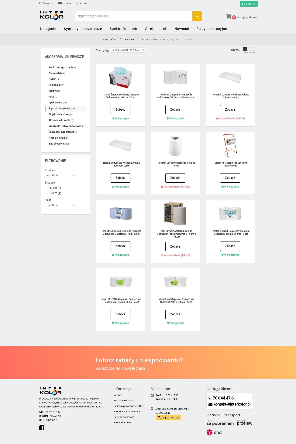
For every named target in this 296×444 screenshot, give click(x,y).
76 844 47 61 (224, 398)
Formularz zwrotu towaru (128, 411)
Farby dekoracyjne (212, 29)
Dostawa (64, 3)
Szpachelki (57, 73)
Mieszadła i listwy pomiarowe (66, 126)
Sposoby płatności (124, 417)
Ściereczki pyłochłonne (63, 132)
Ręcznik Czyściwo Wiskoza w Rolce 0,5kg (176, 164)
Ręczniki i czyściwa (62, 108)
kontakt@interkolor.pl (231, 404)
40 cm (55, 188)
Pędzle (54, 79)
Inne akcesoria (59, 143)
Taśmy (54, 91)
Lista (252, 50)
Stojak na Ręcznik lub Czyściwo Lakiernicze (231, 164)
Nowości (181, 29)
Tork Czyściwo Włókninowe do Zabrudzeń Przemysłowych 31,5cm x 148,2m (176, 234)
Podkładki (56, 85)
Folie (53, 96)
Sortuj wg (102, 50)
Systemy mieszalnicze (83, 29)
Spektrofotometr (124, 29)
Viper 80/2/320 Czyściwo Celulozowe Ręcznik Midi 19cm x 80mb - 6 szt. (121, 301)
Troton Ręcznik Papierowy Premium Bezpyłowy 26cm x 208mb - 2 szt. (231, 232)
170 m (55, 193)
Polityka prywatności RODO (129, 406)
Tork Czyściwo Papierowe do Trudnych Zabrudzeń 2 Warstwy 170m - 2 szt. (121, 232)
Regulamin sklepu (124, 400)
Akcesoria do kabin (61, 120)
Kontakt (82, 3)
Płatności (46, 3)
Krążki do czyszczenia (62, 67)
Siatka (245, 50)
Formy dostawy (122, 422)
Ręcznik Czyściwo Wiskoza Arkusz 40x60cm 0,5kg (121, 164)
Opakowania (58, 102)
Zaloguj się (248, 3)
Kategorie (48, 29)
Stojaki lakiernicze (60, 114)
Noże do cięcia (58, 138)
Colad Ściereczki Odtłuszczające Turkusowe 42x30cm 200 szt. (121, 96)
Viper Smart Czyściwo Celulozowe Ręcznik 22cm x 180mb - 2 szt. (176, 301)
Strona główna (109, 39)
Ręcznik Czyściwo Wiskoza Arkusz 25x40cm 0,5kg (231, 96)
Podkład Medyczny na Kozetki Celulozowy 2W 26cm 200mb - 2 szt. (176, 96)
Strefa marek (156, 29)
